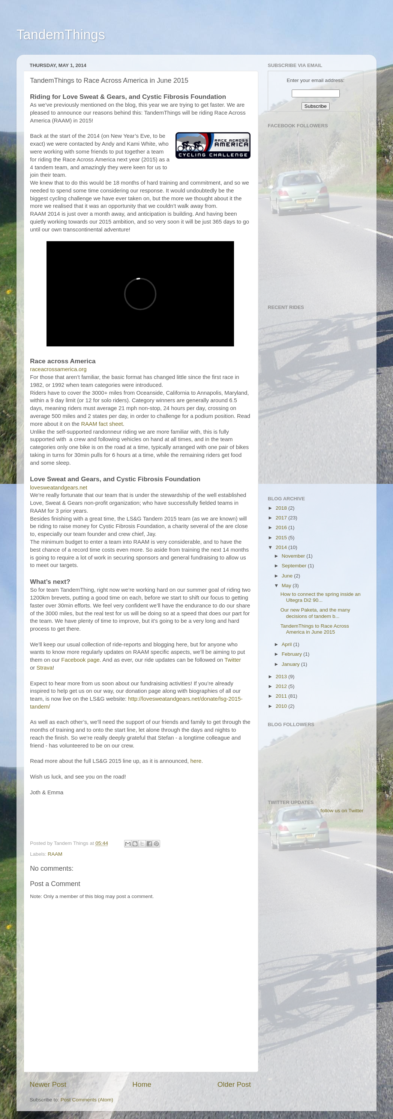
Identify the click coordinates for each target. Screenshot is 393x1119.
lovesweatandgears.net (58, 488)
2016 (282, 527)
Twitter (233, 660)
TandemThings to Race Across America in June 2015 (314, 629)
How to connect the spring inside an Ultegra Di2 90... (320, 597)
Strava (44, 668)
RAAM (55, 854)
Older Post (234, 1084)
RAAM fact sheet (102, 424)
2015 (282, 537)
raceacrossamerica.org (58, 369)
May (287, 585)
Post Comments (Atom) (87, 1100)
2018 (282, 508)
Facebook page (80, 660)
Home (141, 1084)
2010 (282, 706)
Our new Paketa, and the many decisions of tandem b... (315, 613)
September (295, 565)
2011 (282, 696)
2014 (282, 547)
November (294, 556)
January (291, 664)
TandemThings (60, 34)
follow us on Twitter (341, 810)
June (288, 576)
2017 (282, 518)
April (287, 644)
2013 (282, 676)
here (195, 761)
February (292, 654)
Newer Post (48, 1084)
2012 (282, 686)
